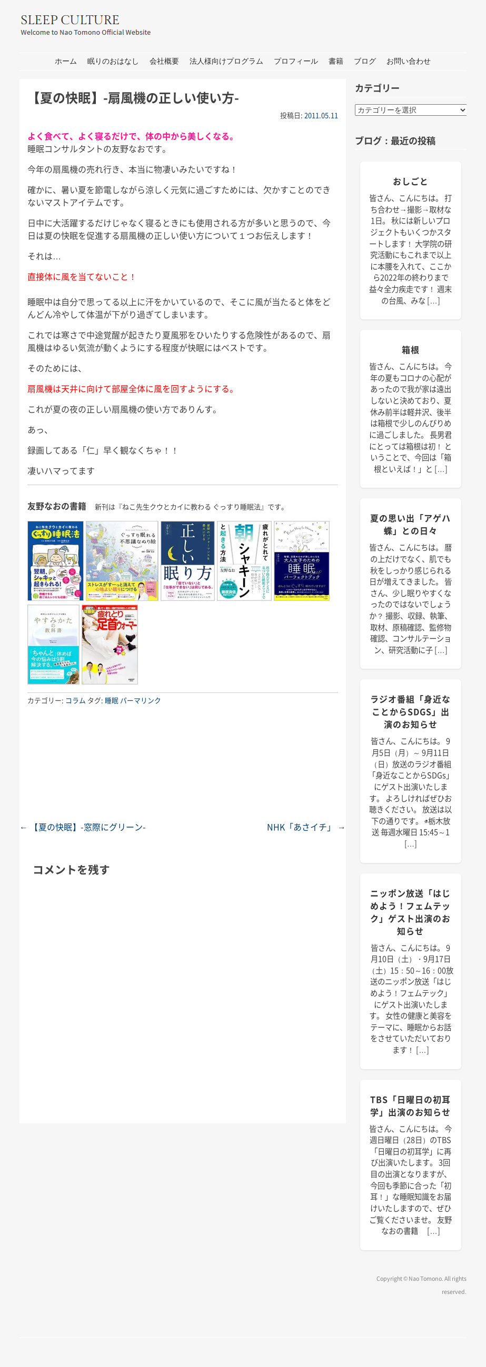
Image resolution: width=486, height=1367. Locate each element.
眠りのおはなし (113, 61)
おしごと (411, 181)
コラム (75, 700)
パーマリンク (140, 700)
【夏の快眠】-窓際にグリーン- (82, 826)
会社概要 (164, 61)
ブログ (365, 61)
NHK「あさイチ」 (306, 826)
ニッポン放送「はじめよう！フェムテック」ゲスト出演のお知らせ (410, 912)
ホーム (66, 61)
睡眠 (111, 700)
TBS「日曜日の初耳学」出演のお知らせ (410, 1105)
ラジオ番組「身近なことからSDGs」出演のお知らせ (410, 711)
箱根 (411, 349)
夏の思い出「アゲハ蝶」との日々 (410, 524)
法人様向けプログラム (226, 61)
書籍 (336, 61)
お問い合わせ (408, 61)
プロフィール (296, 61)
